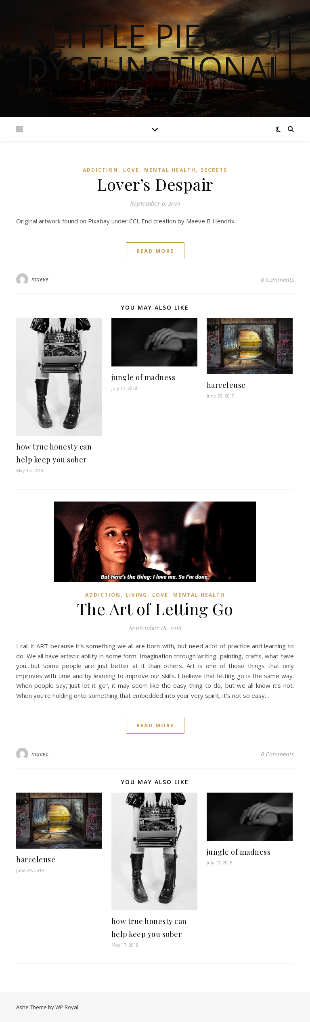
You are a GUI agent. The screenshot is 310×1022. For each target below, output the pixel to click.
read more (155, 250)
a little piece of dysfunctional (155, 51)
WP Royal (66, 1007)
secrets (214, 170)
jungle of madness (143, 377)
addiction (100, 170)
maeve (40, 279)
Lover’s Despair (155, 184)
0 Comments (277, 279)
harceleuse (226, 385)
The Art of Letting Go (155, 608)
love (131, 170)
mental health (170, 170)
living (136, 594)
